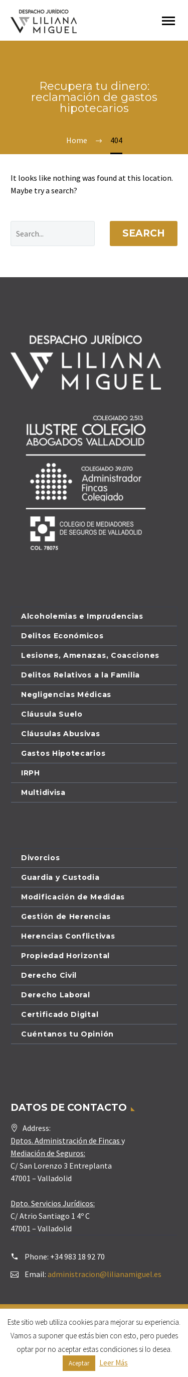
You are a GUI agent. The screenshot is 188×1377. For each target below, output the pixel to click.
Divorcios (40, 857)
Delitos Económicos (62, 635)
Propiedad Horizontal (65, 955)
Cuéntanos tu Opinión (67, 1034)
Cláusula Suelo (52, 714)
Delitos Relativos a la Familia (80, 674)
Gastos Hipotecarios (63, 753)
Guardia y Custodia (60, 877)
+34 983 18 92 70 (77, 1256)
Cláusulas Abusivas (60, 733)
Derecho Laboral (55, 994)
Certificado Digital (59, 1014)
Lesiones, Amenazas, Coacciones (90, 655)
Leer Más (113, 1362)
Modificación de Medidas (73, 896)
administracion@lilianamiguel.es (104, 1274)
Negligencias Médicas (66, 694)
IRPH (30, 772)
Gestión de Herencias (66, 916)
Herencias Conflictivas (68, 936)
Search (143, 233)
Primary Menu (168, 21)
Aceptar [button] (79, 1363)
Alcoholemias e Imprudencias (82, 616)
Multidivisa (43, 792)
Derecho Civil (49, 975)
